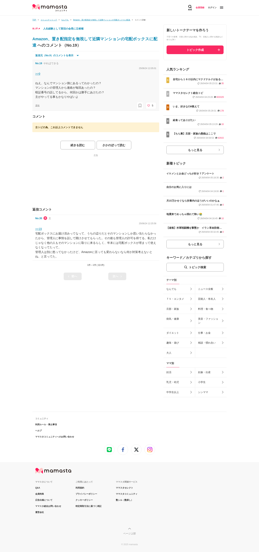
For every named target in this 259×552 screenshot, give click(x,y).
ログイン (212, 7)
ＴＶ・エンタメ (175, 298)
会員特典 (39, 494)
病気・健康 (172, 318)
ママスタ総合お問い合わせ (48, 506)
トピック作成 (195, 49)
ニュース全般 (205, 289)
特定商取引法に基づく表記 (88, 506)
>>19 (38, 229)
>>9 (37, 73)
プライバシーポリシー (86, 494)
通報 (37, 105)
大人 (168, 352)
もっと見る (195, 150)
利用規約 (80, 488)
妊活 (168, 372)
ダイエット (172, 332)
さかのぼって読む (113, 145)
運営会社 (39, 512)
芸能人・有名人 (207, 298)
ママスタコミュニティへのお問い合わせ (54, 437)
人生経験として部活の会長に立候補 (63, 28)
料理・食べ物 (205, 308)
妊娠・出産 (204, 372)
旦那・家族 (172, 308)
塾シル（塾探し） (124, 500)
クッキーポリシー (84, 500)
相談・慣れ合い (207, 342)
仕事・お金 (204, 332)
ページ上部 (129, 533)
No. (38, 63)
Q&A (37, 488)
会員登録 (200, 7)
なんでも (171, 289)
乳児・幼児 (172, 382)
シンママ (203, 392)
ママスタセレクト (124, 488)
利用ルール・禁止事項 (46, 424)
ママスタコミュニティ (126, 494)
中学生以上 (172, 392)
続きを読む (78, 145)
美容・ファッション (208, 320)
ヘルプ (38, 431)
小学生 (202, 382)
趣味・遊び (172, 342)
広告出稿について (44, 500)
